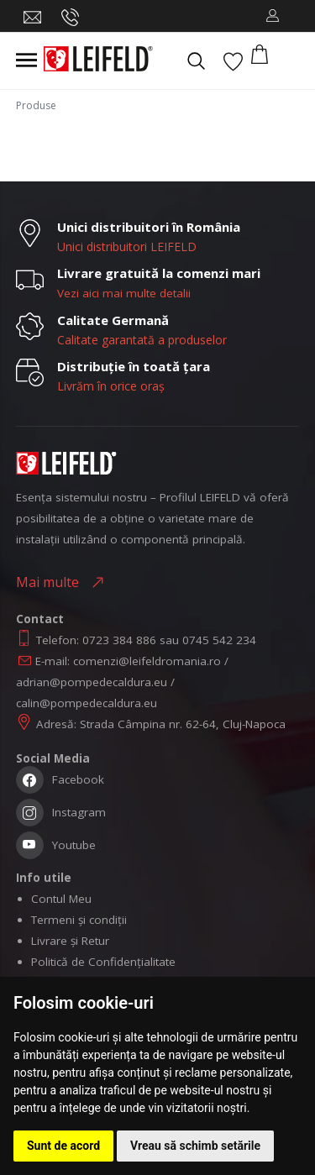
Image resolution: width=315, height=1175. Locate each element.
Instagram (61, 814)
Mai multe (51, 582)
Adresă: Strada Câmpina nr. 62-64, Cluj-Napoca (161, 724)
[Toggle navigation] (26, 60)
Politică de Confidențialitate (103, 961)
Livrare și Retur (70, 940)
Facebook (60, 781)
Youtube (56, 847)
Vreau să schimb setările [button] (195, 1145)
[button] (272, 16)
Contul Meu (61, 898)
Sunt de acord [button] (63, 1145)
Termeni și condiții (79, 919)
